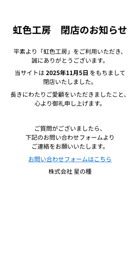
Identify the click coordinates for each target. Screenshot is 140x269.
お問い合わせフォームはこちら (70, 158)
